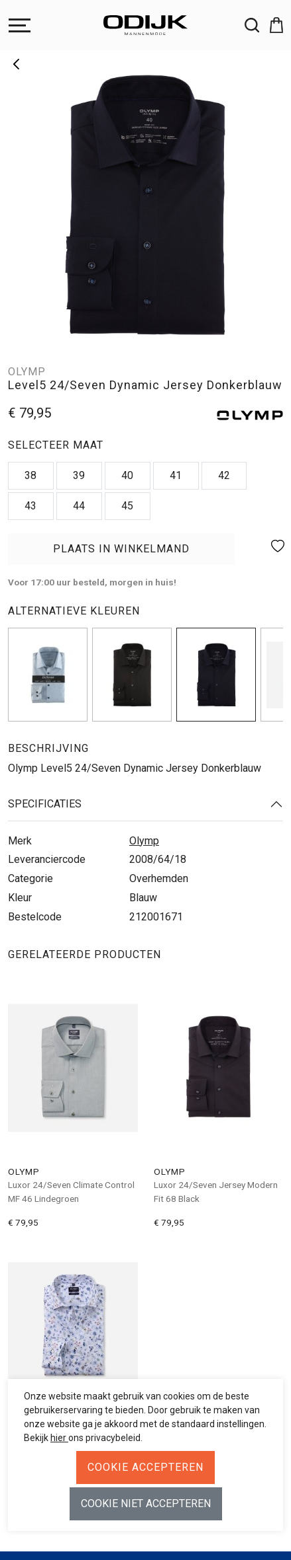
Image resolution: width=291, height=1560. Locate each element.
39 (79, 475)
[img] (47, 675)
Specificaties (45, 804)
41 (176, 475)
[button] (271, 25)
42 (224, 475)
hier (59, 1437)
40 (127, 475)
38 (30, 475)
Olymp (144, 841)
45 (127, 506)
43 (30, 506)
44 (79, 506)
